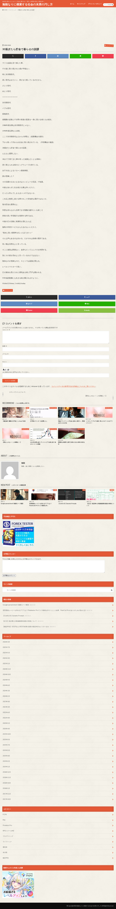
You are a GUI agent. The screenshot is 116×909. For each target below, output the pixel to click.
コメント (6, 330)
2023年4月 (6, 701)
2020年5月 (6, 723)
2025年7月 (6, 647)
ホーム (72, 4)
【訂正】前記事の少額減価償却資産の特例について (23, 621)
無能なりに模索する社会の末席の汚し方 (27, 4)
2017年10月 (7, 799)
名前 (4, 346)
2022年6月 (6, 712)
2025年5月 (6, 653)
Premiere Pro (7, 825)
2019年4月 (6, 756)
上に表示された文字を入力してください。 (16, 372)
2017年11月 (7, 794)
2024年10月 (7, 674)
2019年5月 (6, 750)
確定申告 (6, 858)
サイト (4, 362)
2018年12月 (7, 772)
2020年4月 (6, 729)
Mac (4, 820)
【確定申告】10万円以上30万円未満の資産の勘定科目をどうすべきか (29, 627)
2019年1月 (6, 767)
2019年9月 (6, 739)
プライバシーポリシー (95, 4)
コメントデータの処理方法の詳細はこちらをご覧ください (73, 386)
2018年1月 (6, 788)
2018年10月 (7, 783)
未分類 (5, 852)
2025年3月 (6, 658)
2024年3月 (6, 691)
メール (5, 354)
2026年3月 (6, 642)
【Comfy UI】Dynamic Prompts (17, 616)
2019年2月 (6, 761)
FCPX (5, 814)
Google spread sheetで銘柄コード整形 (19, 605)
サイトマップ (81, 4)
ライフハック (8, 290)
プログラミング (8, 836)
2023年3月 (6, 707)
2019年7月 (6, 745)
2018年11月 (7, 777)
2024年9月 (6, 680)
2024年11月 (7, 669)
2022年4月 (6, 718)
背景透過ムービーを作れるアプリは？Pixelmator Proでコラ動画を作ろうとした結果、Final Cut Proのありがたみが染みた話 (48, 610)
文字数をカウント (9, 575)
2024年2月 (6, 696)
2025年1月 (6, 663)
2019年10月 (7, 734)
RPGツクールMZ (8, 831)
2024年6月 (6, 685)
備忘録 (5, 847)
